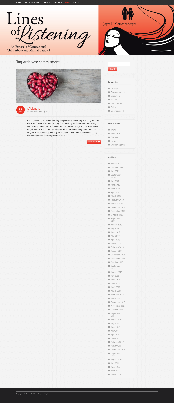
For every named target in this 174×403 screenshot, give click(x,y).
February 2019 (117, 247)
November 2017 (118, 306)
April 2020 (115, 192)
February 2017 (117, 342)
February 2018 (117, 294)
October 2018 (117, 262)
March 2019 (116, 243)
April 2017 (115, 334)
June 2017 (115, 327)
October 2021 (117, 167)
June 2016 (115, 367)
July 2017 (115, 323)
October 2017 (117, 309)
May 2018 (115, 283)
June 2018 (115, 279)
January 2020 (117, 203)
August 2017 (116, 319)
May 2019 (115, 236)
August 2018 (116, 272)
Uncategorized (117, 111)
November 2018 (118, 258)
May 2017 (115, 330)
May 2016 (115, 370)
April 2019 (115, 239)
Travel (113, 129)
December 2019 (118, 207)
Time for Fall (116, 133)
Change (114, 88)
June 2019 (115, 232)
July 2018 (115, 276)
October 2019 (117, 214)
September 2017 (115, 314)
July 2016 (115, 363)
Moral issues (116, 103)
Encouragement (32, 111)
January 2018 (117, 298)
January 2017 (117, 345)
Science (114, 107)
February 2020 (117, 199)
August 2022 (116, 163)
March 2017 (116, 338)
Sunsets (114, 137)
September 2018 (115, 267)
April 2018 (115, 287)
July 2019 (115, 228)
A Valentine (33, 109)
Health (114, 99)
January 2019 (117, 251)
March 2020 (116, 196)
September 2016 (115, 354)
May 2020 (115, 188)
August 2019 (116, 224)
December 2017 (118, 302)
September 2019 (115, 219)
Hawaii (114, 141)
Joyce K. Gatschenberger (35, 394)
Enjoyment (115, 96)
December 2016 (118, 349)
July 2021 (115, 171)
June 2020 (115, 184)
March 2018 (116, 291)
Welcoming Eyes (118, 144)
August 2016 (116, 359)
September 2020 (115, 176)
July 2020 (115, 181)
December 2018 (118, 254)
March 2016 (116, 374)
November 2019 (118, 211)
